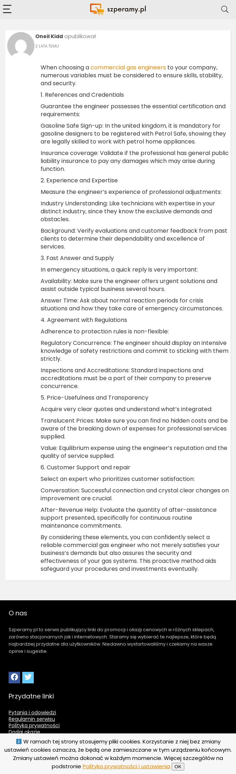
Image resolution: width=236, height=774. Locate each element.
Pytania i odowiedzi (32, 712)
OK (178, 766)
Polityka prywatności (34, 725)
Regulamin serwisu (32, 719)
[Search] (224, 9)
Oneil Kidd (49, 36)
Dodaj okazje (24, 732)
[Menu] (8, 9)
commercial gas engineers (128, 67)
